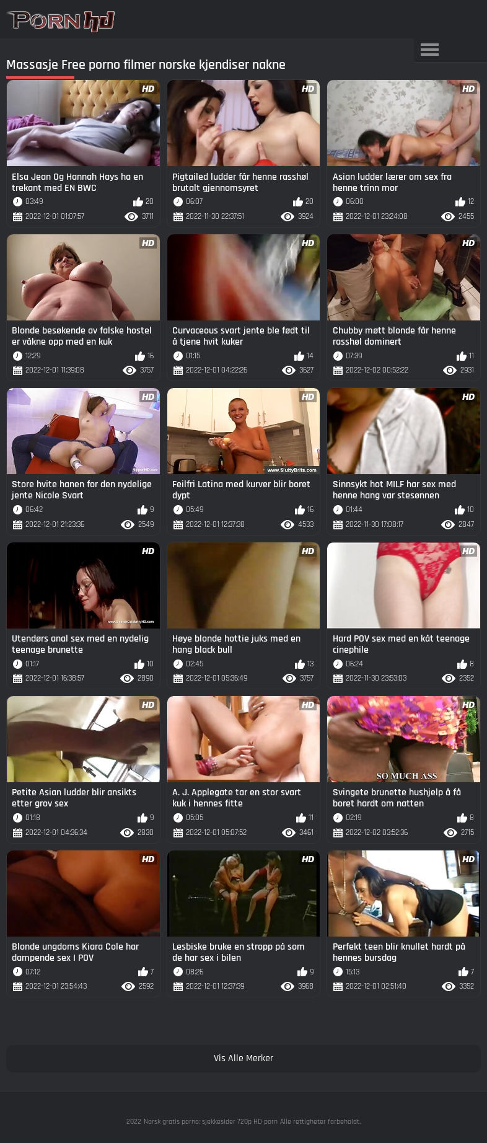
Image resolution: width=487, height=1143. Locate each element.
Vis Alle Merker (243, 1058)
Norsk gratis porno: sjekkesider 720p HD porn (211, 1121)
